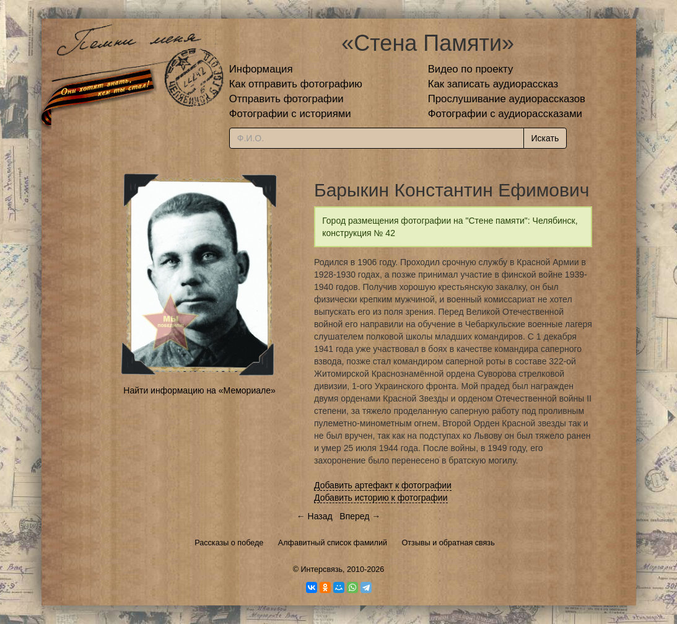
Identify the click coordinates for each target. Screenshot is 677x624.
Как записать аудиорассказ (493, 84)
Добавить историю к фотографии (381, 498)
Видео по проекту (470, 69)
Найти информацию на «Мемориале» (199, 390)
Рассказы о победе (228, 542)
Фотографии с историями (290, 114)
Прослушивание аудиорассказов (506, 99)
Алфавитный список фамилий (332, 542)
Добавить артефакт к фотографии (383, 485)
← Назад (315, 516)
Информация (261, 69)
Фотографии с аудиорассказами (505, 114)
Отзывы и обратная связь (448, 542)
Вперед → (359, 516)
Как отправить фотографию (295, 84)
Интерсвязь (321, 569)
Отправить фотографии (286, 99)
